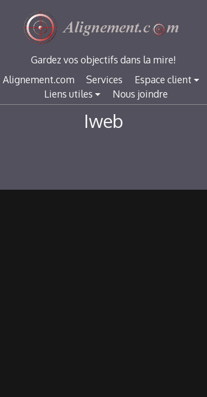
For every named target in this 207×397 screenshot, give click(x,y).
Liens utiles (68, 94)
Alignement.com (39, 79)
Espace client (163, 79)
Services (104, 79)
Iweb (103, 120)
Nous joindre (140, 94)
